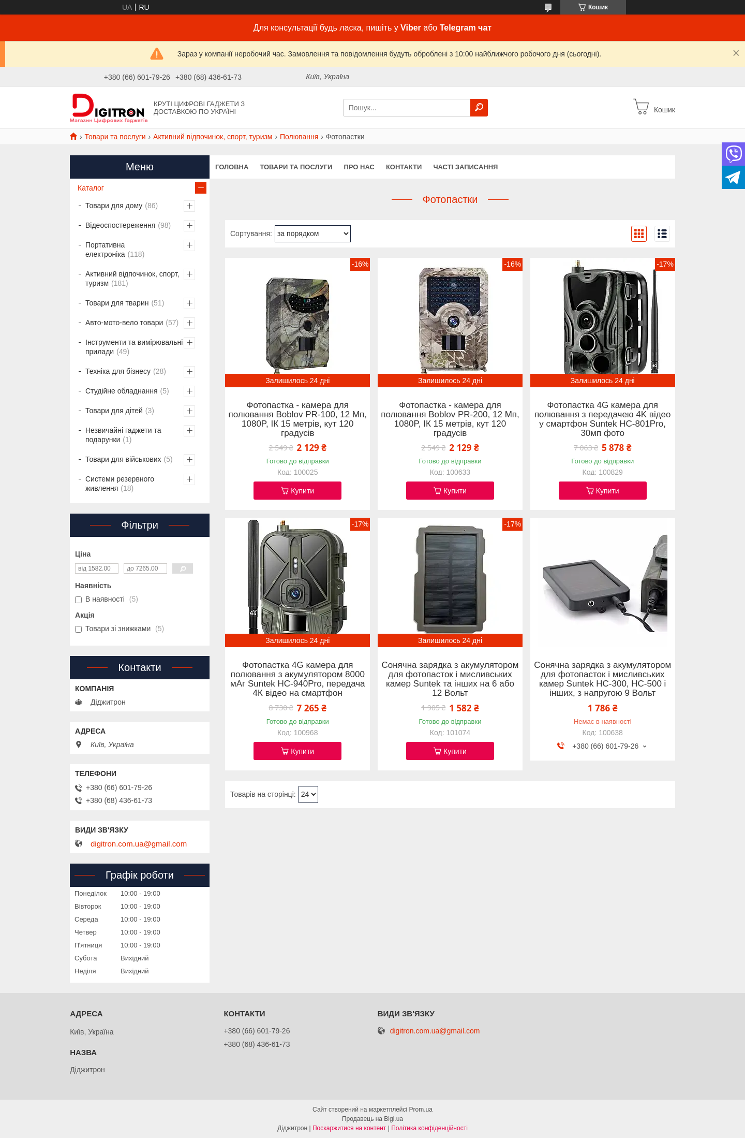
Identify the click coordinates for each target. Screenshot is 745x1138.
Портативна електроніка (105, 249)
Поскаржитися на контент (349, 1128)
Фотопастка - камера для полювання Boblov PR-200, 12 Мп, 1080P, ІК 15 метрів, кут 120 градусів (450, 419)
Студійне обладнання (121, 391)
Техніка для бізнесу (118, 371)
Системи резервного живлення (119, 483)
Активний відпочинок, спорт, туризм (212, 137)
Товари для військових (123, 459)
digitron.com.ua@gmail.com (139, 844)
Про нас (359, 167)
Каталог (91, 188)
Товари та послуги (114, 137)
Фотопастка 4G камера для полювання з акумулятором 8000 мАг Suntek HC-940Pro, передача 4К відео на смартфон (297, 679)
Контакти (404, 167)
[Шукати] (479, 107)
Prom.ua (421, 1109)
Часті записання (465, 167)
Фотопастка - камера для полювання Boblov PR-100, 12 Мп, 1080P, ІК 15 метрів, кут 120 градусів (298, 419)
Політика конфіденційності (429, 1128)
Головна (231, 167)
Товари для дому (113, 205)
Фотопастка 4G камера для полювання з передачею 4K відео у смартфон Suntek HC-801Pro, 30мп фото (602, 419)
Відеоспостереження (120, 225)
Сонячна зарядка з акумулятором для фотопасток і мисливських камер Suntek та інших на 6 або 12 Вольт (449, 679)
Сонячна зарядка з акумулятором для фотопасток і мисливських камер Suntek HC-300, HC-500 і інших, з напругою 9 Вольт (602, 679)
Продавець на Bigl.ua (372, 1118)
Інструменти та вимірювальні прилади (134, 347)
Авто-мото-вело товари (124, 322)
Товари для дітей (114, 410)
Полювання (299, 137)
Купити (302, 491)
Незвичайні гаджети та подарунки (123, 435)
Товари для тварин (116, 303)
